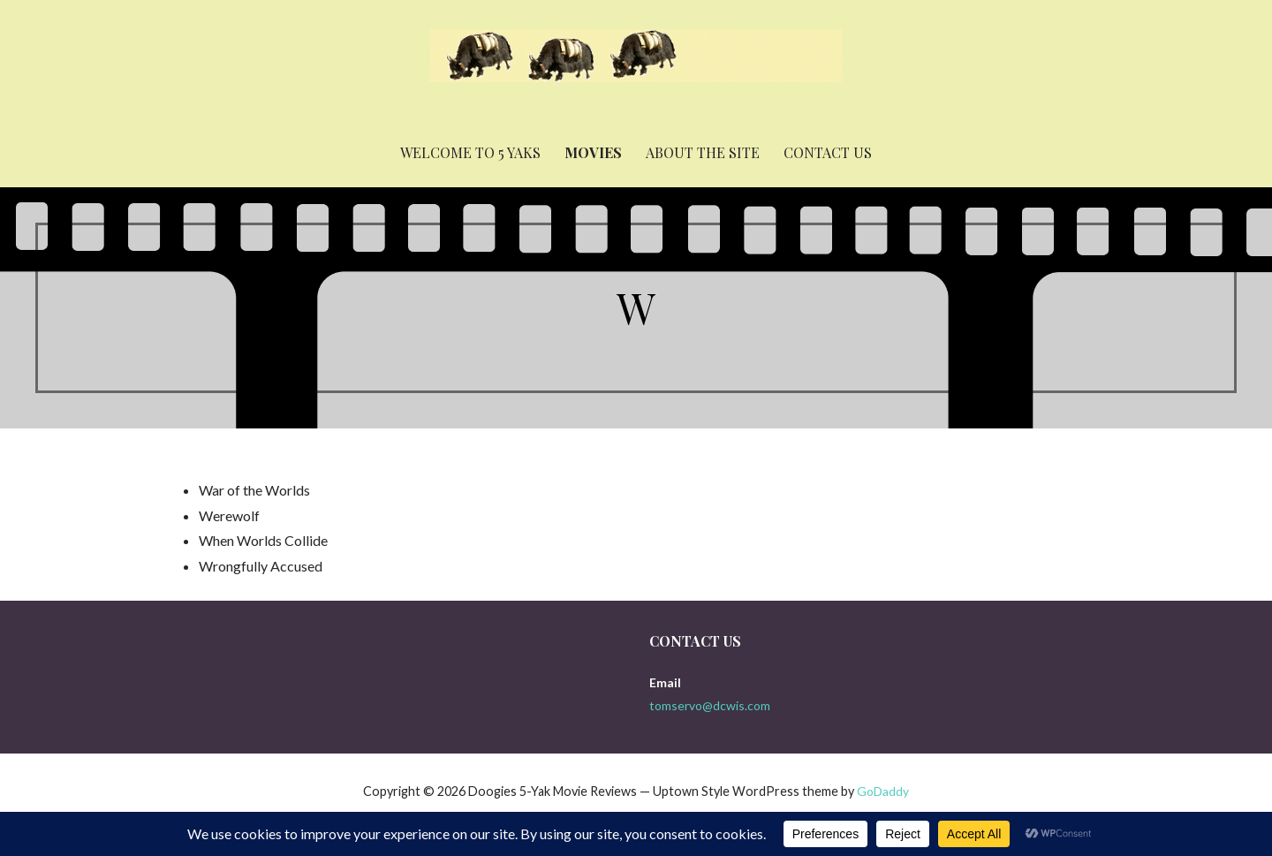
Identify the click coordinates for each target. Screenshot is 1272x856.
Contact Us (828, 152)
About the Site (703, 152)
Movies (593, 152)
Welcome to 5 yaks (470, 152)
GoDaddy (883, 791)
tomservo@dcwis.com (709, 705)
